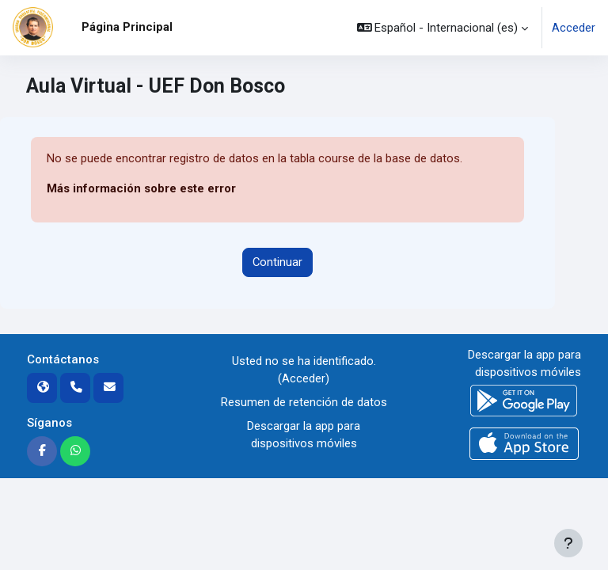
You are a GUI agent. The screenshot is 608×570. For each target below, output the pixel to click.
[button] (443, 27)
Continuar (277, 262)
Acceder (573, 28)
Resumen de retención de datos (304, 402)
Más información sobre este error (141, 188)
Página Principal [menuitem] (127, 27)
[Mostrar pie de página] (568, 543)
